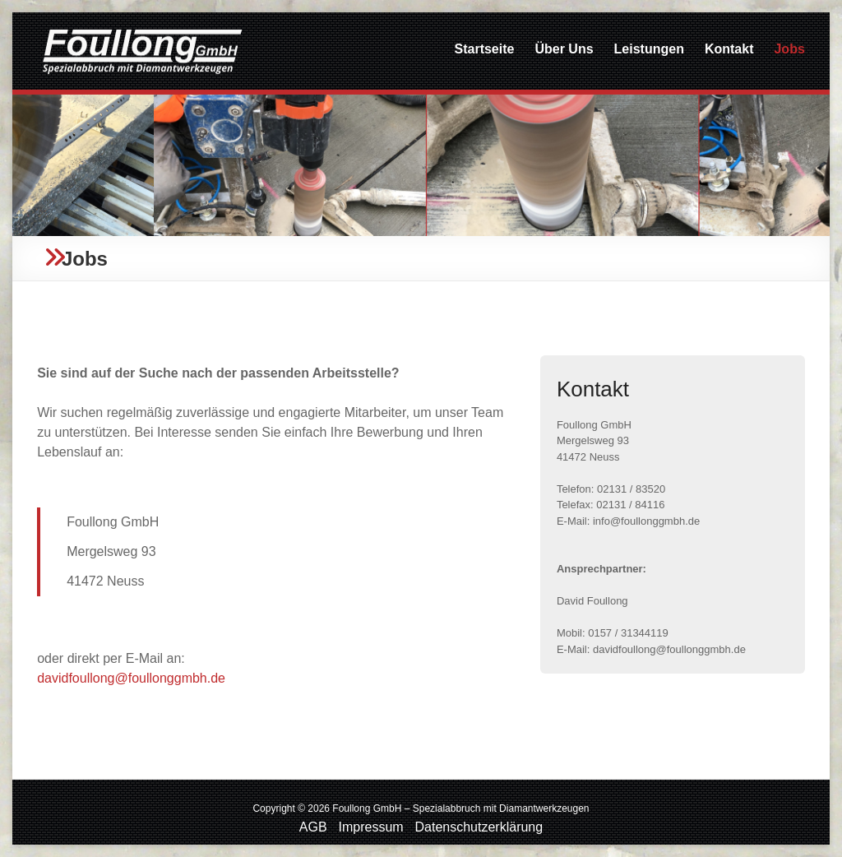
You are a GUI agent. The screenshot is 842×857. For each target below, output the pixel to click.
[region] (420, 165)
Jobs (789, 49)
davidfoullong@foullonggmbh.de (131, 678)
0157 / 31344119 (628, 633)
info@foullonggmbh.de (646, 521)
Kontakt (729, 49)
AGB (313, 827)
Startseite (485, 49)
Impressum (371, 827)
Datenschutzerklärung (479, 827)
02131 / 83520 (631, 489)
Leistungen (649, 49)
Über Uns (563, 49)
